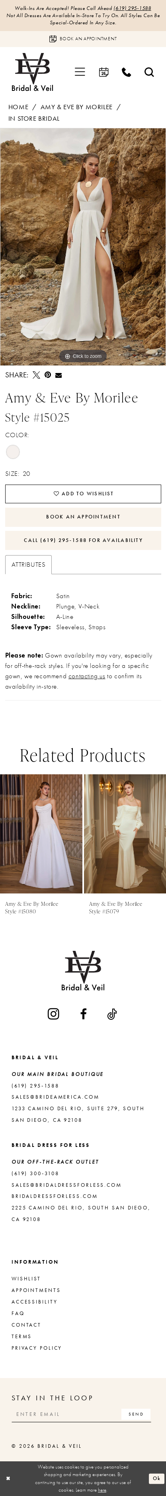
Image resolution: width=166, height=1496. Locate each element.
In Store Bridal (34, 118)
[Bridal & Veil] (32, 72)
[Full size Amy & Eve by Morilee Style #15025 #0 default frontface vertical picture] (83, 246)
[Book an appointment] (83, 39)
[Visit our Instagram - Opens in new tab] (54, 1014)
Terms (22, 1336)
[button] (80, 72)
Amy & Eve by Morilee (77, 107)
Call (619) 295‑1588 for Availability (83, 540)
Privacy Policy (37, 1348)
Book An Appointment (83, 516)
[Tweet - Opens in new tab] (36, 375)
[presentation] (41, 834)
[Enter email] (81, 1414)
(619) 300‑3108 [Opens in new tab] (35, 1173)
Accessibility (35, 1301)
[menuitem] (80, 72)
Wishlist (26, 1278)
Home (18, 107)
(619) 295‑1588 (132, 8)
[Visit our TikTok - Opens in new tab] (112, 1014)
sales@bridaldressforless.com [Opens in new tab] (67, 1185)
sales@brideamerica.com (56, 1097)
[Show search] (149, 72)
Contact (26, 1324)
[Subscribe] (135, 1414)
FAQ (18, 1313)
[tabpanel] (83, 246)
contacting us (86, 676)
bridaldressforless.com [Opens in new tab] (55, 1196)
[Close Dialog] (8, 1478)
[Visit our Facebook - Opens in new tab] (84, 1014)
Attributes (29, 564)
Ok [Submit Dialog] (157, 1478)
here (102, 1490)
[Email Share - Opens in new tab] (58, 375)
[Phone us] (126, 72)
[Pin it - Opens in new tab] (48, 375)
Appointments (36, 1290)
